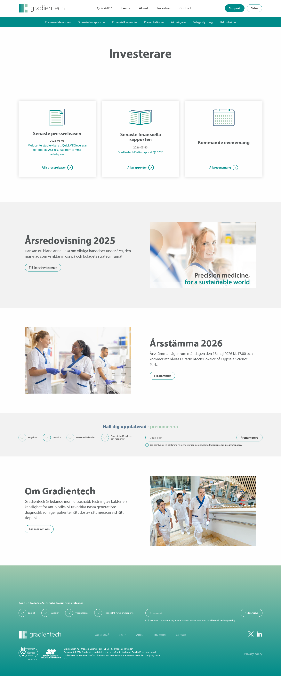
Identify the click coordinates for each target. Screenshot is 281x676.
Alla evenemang (220, 168)
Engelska (32, 437)
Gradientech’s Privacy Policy (221, 620)
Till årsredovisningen (43, 268)
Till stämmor (162, 376)
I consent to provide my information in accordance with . (192, 620)
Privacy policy (253, 654)
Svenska (56, 437)
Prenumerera (249, 438)
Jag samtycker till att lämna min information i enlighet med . (196, 445)
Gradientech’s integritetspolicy (225, 445)
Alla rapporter (137, 168)
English (32, 613)
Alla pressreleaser (54, 168)
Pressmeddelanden (85, 437)
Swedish (55, 613)
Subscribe (251, 613)
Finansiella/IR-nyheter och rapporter (121, 437)
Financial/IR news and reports (118, 613)
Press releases (81, 613)
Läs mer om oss (39, 529)
